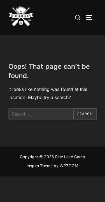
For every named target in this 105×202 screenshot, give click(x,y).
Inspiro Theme (40, 165)
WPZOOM (69, 165)
